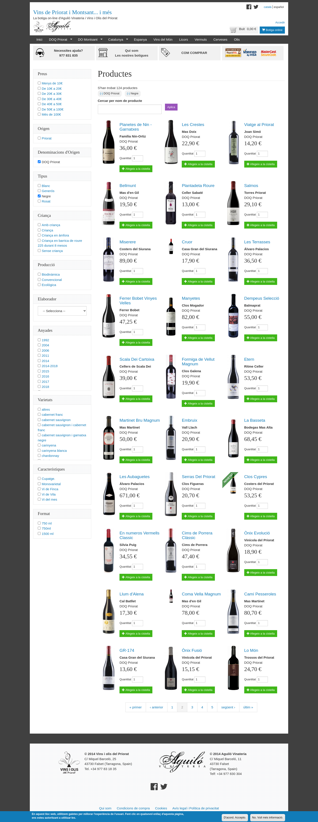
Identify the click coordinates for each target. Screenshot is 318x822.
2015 (45, 371)
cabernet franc (52, 414)
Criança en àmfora (55, 235)
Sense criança (52, 251)
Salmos (251, 185)
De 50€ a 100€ (52, 109)
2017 (45, 381)
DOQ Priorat (59, 40)
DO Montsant (88, 40)
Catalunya (116, 40)
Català (268, 7)
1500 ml (47, 534)
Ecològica (49, 285)
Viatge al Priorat (259, 124)
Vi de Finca (50, 489)
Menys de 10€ (52, 83)
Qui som (105, 808)
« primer (136, 707)
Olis (237, 39)
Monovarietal (51, 484)
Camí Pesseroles (260, 594)
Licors (183, 39)
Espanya (140, 39)
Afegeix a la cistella (136, 168)
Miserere (127, 242)
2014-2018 (50, 366)
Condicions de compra (133, 808)
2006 (45, 350)
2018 (45, 387)
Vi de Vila (49, 494)
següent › (228, 707)
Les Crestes (193, 124)
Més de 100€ (51, 114)
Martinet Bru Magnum (139, 420)
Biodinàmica (51, 274)
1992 (45, 340)
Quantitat (125, 158)
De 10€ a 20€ (52, 88)
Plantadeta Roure (198, 185)
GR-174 (126, 650)
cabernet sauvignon (56, 420)
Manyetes (191, 298)
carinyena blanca (54, 450)
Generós (48, 191)
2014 (45, 361)
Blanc (46, 186)
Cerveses (220, 39)
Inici (39, 39)
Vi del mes (49, 499)
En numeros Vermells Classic (139, 535)
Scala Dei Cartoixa (136, 359)
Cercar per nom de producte (120, 101)
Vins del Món (162, 39)
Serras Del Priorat (198, 476)
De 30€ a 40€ (52, 99)
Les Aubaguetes (134, 476)
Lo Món (251, 650)
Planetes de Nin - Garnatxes (135, 127)
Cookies (161, 808)
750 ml (47, 523)
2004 (45, 345)
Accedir (280, 22)
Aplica (171, 107)
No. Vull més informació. (267, 818)
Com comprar (194, 53)
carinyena (49, 445)
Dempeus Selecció (261, 298)
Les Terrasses (257, 242)
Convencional (52, 280)
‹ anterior (156, 707)
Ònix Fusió (192, 650)
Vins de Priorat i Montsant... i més (72, 12)
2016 (45, 376)
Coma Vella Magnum (201, 594)
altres (46, 409)
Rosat (46, 201)
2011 (45, 355)
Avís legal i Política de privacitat (195, 808)
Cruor (187, 242)
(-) (102, 93)
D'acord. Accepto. (235, 818)
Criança (47, 230)
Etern (249, 359)
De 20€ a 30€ (52, 93)
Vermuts (201, 39)
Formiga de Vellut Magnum (198, 361)
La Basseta (254, 420)
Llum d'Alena (131, 594)
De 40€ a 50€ (52, 104)
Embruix (189, 420)
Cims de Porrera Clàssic (197, 535)
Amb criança (51, 225)
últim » (248, 707)
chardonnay (50, 456)
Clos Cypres (255, 476)
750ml (46, 528)
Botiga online (272, 30)
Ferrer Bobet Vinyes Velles (138, 300)
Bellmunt (127, 185)
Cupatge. (48, 479)
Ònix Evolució (257, 533)
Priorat (46, 138)
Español (279, 7)
